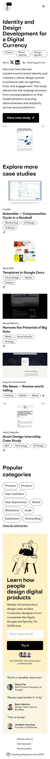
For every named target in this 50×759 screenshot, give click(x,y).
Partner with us (25, 739)
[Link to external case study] (4, 232)
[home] (8, 6)
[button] (43, 6)
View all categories (15, 525)
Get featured (24, 744)
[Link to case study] (25, 192)
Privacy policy (24, 748)
